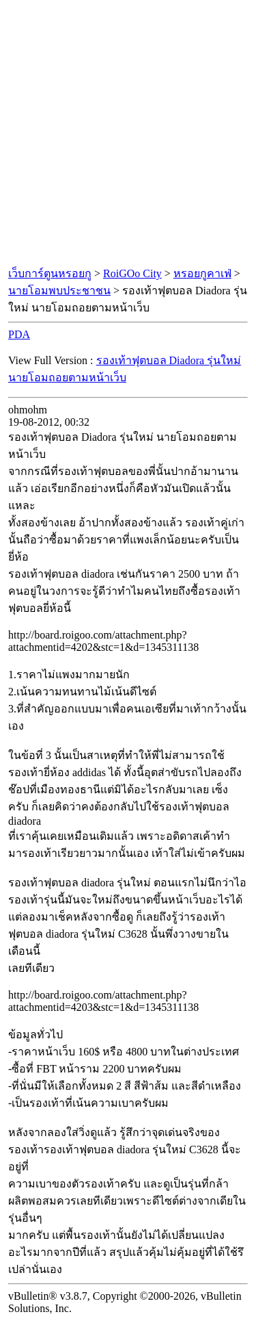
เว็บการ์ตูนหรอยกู (49, 273)
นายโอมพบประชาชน (59, 290)
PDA (19, 334)
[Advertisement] (128, 133)
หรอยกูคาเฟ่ (202, 273)
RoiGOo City (132, 273)
